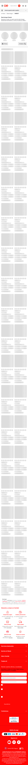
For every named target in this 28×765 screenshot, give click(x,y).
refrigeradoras (4, 601)
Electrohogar (10, 13)
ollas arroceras (18, 601)
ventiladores (23, 601)
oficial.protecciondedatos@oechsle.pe (14, 763)
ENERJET (17, 13)
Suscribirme (7, 704)
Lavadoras (24, 600)
